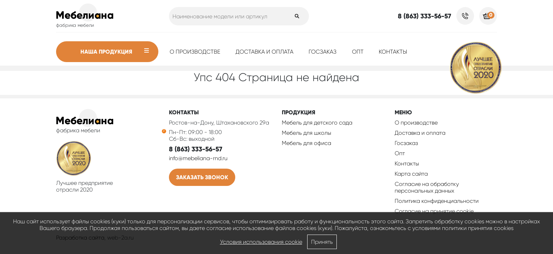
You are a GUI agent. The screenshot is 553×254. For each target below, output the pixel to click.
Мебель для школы (306, 132)
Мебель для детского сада (317, 122)
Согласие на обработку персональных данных (427, 187)
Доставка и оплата (264, 51)
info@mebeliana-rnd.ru (198, 158)
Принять (322, 241)
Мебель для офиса (306, 143)
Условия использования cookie (261, 241)
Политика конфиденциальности (437, 201)
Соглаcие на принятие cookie (434, 211)
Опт (358, 51)
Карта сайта (411, 173)
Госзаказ (322, 51)
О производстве (195, 51)
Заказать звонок (202, 177)
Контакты (393, 51)
